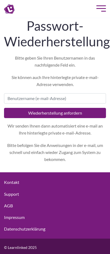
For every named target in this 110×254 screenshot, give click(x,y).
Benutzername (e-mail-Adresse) (37, 98)
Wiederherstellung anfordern (55, 112)
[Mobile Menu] (100, 9)
